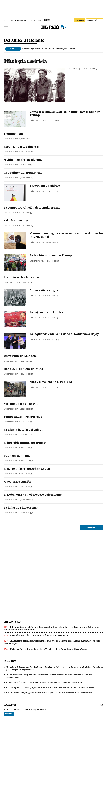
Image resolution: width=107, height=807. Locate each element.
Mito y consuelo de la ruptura (51, 382)
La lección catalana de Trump (51, 255)
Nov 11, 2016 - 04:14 (50, 191)
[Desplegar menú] (6, 27)
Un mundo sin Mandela (20, 356)
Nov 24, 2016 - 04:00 (24, 139)
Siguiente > (91, 527)
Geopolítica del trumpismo (23, 173)
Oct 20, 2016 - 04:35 (24, 409)
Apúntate (9, 714)
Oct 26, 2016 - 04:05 (24, 374)
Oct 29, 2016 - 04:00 (50, 340)
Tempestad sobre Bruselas (23, 417)
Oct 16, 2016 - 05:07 (24, 448)
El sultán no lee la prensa (22, 277)
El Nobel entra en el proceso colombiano (33, 495)
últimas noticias (12, 622)
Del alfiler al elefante (24, 40)
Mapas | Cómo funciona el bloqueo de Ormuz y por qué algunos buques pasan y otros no (44, 682)
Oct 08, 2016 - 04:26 (24, 500)
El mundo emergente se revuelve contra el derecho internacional (66, 235)
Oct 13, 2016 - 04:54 (24, 461)
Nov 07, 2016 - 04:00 (50, 261)
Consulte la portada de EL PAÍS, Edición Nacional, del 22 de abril (49, 48)
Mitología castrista (25, 61)
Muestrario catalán (17, 482)
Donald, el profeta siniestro (23, 369)
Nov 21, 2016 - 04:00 (24, 152)
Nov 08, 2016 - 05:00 (50, 242)
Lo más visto (10, 661)
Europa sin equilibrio (45, 186)
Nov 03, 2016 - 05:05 (24, 282)
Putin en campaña (17, 456)
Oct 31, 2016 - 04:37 (50, 296)
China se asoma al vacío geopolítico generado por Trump (65, 114)
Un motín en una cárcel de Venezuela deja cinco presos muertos (40, 635)
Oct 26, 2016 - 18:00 (24, 361)
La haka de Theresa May (21, 508)
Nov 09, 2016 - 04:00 (24, 226)
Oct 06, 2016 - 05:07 (24, 513)
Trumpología (13, 134)
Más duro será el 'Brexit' (21, 404)
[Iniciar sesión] (94, 20)
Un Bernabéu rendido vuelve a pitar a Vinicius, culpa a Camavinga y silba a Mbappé (49, 649)
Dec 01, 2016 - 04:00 (89, 69)
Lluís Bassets (74, 69)
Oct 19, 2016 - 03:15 (23, 422)
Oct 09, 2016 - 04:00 (24, 487)
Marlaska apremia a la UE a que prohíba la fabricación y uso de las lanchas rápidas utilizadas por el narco (51, 687)
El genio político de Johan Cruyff (27, 469)
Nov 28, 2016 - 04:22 (50, 120)
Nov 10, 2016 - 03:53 (24, 213)
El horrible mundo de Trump (25, 443)
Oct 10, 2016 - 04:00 (24, 474)
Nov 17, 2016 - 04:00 (24, 165)
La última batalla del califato (24, 430)
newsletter (10, 705)
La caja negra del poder (47, 312)
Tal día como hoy (16, 220)
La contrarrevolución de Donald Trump (32, 207)
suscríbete (79, 20)
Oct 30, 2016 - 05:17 (50, 318)
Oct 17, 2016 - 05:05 (23, 435)
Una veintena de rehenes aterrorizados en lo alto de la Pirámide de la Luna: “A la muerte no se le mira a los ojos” (52, 642)
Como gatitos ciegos (44, 290)
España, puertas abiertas (21, 147)
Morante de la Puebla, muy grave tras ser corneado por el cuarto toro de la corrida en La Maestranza (49, 692)
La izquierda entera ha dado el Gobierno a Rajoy (64, 334)
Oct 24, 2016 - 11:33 (49, 387)
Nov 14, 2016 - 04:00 (24, 178)
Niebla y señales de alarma (23, 160)
